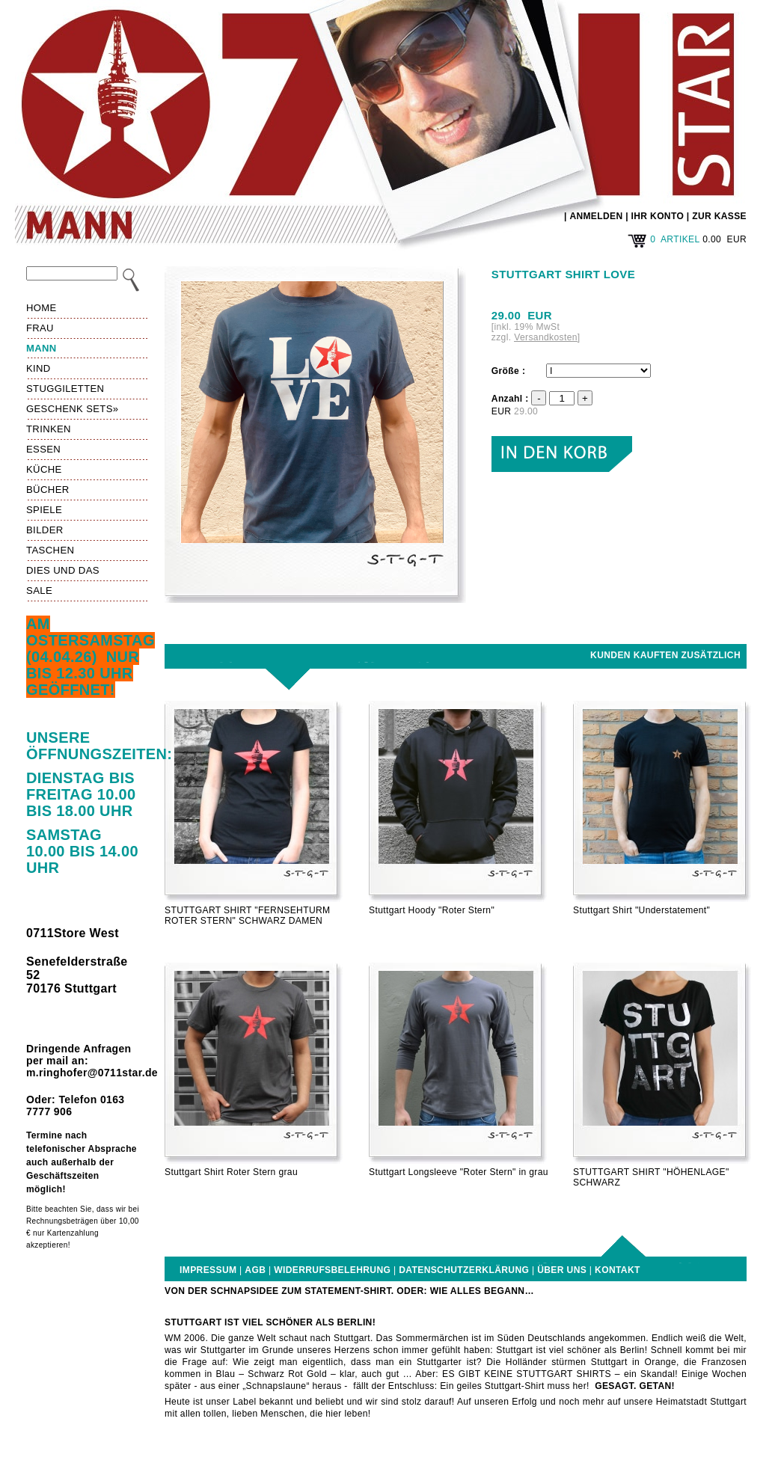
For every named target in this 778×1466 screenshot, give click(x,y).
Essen (43, 449)
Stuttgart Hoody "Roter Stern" (431, 910)
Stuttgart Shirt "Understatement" (641, 910)
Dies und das (62, 570)
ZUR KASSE (719, 216)
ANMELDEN (595, 216)
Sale (39, 590)
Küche (44, 469)
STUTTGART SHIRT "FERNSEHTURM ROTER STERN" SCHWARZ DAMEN (248, 915)
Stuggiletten (65, 388)
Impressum (208, 1270)
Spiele (44, 509)
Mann (41, 348)
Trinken (48, 429)
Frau (40, 328)
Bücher (48, 489)
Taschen (50, 550)
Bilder (45, 530)
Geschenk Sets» (72, 408)
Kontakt (617, 1270)
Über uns (561, 1270)
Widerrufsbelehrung (332, 1270)
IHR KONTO (657, 216)
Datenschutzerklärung (464, 1270)
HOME (41, 307)
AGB (255, 1270)
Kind (38, 368)
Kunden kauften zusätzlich (665, 655)
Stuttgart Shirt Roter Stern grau (231, 1172)
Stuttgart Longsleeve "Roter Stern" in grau (458, 1172)
